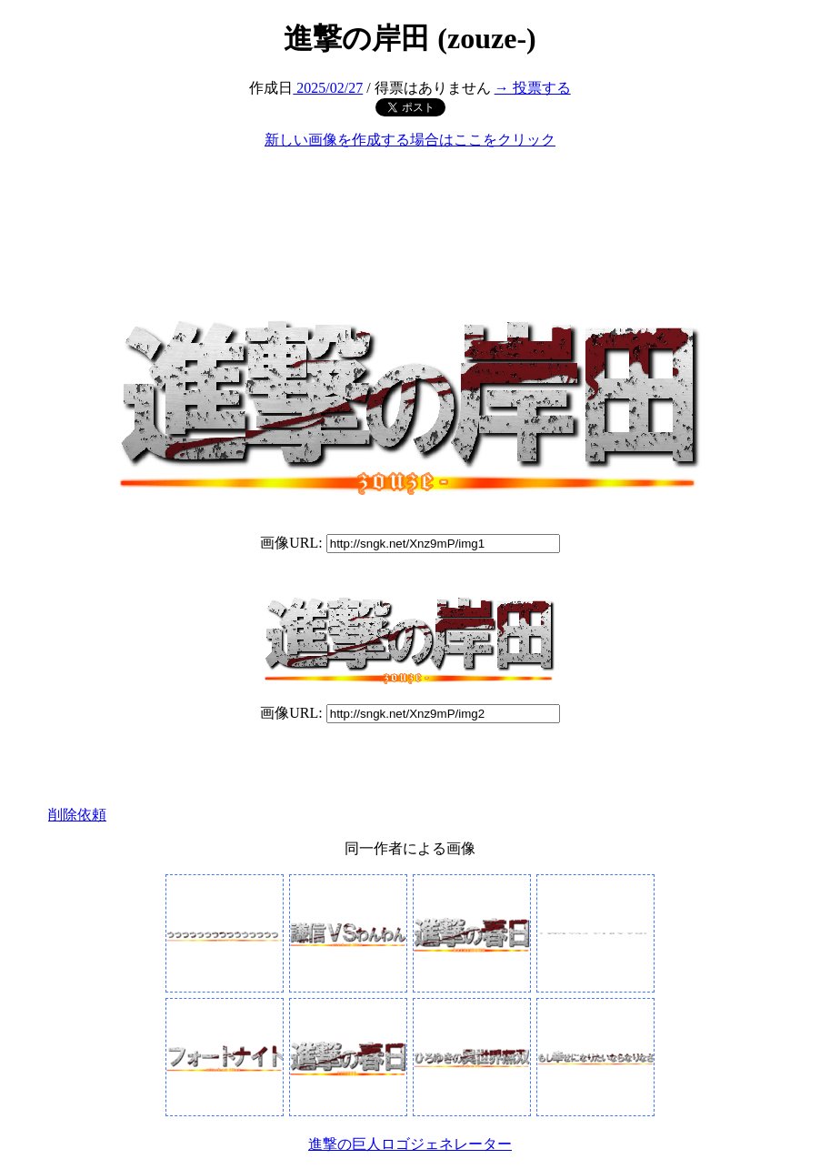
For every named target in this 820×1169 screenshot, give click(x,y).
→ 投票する (533, 88)
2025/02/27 (328, 88)
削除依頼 (77, 814)
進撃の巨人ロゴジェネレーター (410, 1144)
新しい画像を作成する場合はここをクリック (410, 139)
